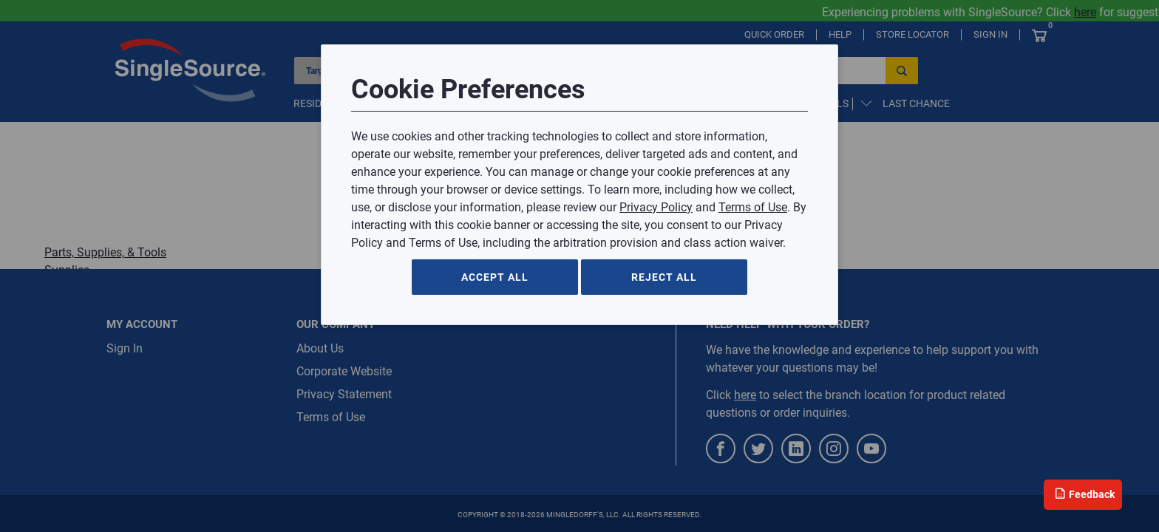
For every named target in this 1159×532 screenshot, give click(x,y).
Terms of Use (752, 207)
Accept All (494, 277)
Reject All (664, 277)
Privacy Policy (656, 207)
